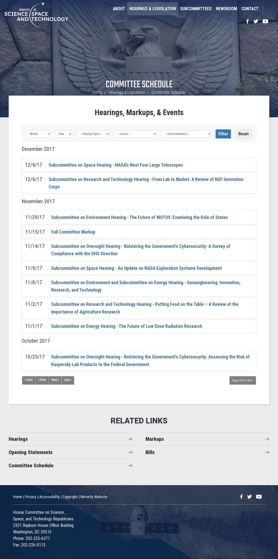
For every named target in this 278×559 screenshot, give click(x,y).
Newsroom (226, 8)
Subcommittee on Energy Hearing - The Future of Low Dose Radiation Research (134, 326)
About (119, 8)
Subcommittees (196, 8)
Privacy (30, 496)
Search (268, 8)
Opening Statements (31, 452)
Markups (155, 439)
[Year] (63, 134)
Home (98, 92)
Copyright (70, 496)
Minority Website (94, 496)
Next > (56, 380)
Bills (150, 452)
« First (29, 380)
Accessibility (49, 496)
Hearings (18, 439)
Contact (250, 8)
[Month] (38, 134)
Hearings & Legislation (152, 8)
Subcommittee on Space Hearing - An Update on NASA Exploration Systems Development (145, 268)
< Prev (42, 380)
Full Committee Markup (75, 232)
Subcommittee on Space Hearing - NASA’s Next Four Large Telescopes (123, 165)
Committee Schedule (139, 84)
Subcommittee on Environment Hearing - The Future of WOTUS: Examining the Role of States (148, 217)
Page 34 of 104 (242, 380)
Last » (69, 380)
